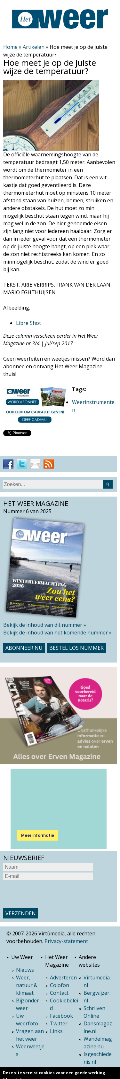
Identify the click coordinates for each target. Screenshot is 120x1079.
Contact (59, 992)
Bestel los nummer (76, 647)
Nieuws (25, 969)
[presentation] (51, 894)
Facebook (61, 1015)
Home (10, 46)
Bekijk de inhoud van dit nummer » (44, 624)
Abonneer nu (24, 647)
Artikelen (33, 46)
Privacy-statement (66, 941)
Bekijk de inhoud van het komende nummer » (57, 632)
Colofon (59, 985)
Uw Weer (22, 957)
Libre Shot (28, 322)
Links (56, 1031)
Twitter (59, 1023)
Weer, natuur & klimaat (26, 985)
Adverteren (63, 977)
